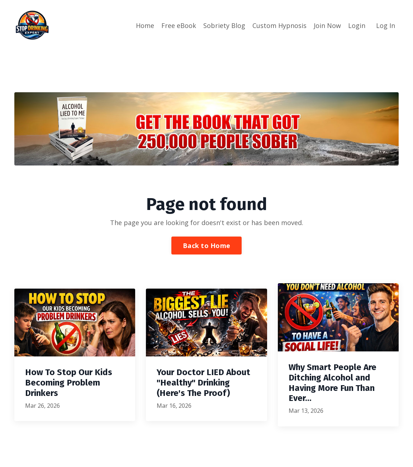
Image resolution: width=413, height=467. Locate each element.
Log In (385, 25)
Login (356, 25)
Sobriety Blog (224, 25)
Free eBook (178, 25)
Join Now (327, 25)
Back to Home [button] (206, 245)
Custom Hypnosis (279, 25)
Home (145, 25)
